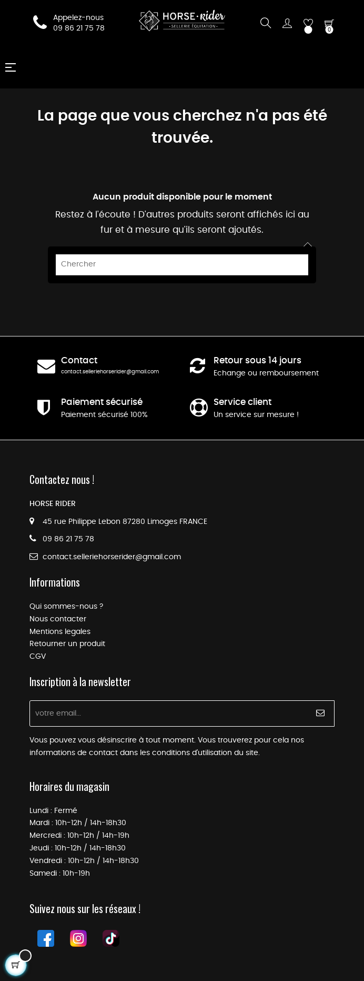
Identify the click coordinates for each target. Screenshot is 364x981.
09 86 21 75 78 (79, 28)
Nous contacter (57, 619)
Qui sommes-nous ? (66, 606)
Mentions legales (59, 632)
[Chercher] (182, 264)
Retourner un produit (67, 644)
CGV (37, 656)
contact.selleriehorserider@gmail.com (110, 371)
